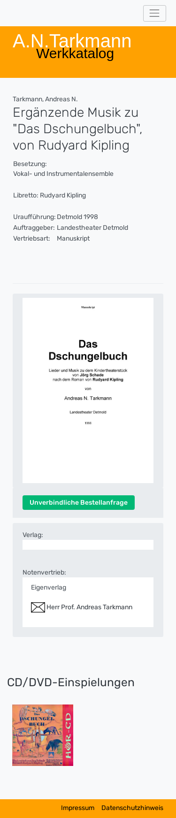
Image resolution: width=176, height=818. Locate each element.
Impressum (77, 808)
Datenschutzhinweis (132, 808)
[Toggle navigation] (154, 13)
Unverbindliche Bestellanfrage (79, 503)
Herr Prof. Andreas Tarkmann (81, 607)
